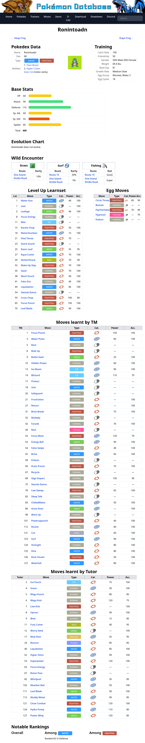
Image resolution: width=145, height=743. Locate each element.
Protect (35, 381)
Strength (36, 545)
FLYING (74, 643)
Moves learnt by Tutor (74, 571)
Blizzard (35, 375)
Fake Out (26, 281)
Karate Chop (27, 227)
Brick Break (37, 411)
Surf (33, 538)
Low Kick (35, 606)
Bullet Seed (37, 357)
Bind (32, 618)
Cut (33, 532)
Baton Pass (36, 673)
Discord (111, 16)
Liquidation (27, 286)
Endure (99, 219)
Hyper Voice (37, 654)
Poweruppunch (39, 520)
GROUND (74, 636)
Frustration (37, 399)
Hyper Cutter (33, 68)
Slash (24, 270)
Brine (34, 454)
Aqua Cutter (27, 254)
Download (80, 16)
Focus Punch (28, 303)
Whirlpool (35, 679)
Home (9, 16)
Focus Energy (28, 216)
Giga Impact (38, 478)
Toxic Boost (32, 65)
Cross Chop (27, 297)
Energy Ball (37, 441)
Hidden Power (39, 363)
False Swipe (37, 448)
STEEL (76, 533)
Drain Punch (38, 466)
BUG (49, 260)
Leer (23, 206)
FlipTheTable (102, 209)
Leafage (25, 211)
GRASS (49, 211)
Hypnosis (101, 214)
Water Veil (28, 72)
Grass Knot (37, 508)
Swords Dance (28, 292)
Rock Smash (37, 557)
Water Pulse (37, 338)
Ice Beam (36, 369)
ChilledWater (38, 502)
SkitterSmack (28, 259)
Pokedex (21, 16)
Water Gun (27, 200)
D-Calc (68, 18)
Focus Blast (37, 435)
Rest (33, 429)
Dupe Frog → (126, 38)
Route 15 (54, 174)
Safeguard (37, 393)
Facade (35, 423)
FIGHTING (46, 60)
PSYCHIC (117, 214)
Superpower (37, 661)
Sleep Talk (36, 496)
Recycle (35, 472)
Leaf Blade (26, 308)
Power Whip (37, 715)
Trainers (34, 16)
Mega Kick (36, 600)
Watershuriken (29, 233)
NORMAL (49, 206)
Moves (47, 16)
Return (35, 405)
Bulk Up (35, 351)
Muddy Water (37, 697)
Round (35, 526)
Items (58, 16)
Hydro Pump (37, 709)
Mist (23, 222)
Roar (33, 344)
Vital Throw (27, 238)
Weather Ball (37, 685)
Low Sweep (37, 490)
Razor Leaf (26, 249)
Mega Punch (37, 594)
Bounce (34, 642)
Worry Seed (36, 630)
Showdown (96, 16)
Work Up (36, 514)
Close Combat (38, 703)
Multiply (35, 417)
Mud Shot (35, 636)
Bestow (100, 205)
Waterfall (36, 563)
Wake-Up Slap (28, 265)
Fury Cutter (36, 624)
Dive (33, 551)
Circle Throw (102, 200)
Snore (33, 588)
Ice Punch (35, 582)
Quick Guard (28, 243)
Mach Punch (27, 276)
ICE (49, 222)
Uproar (34, 612)
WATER (31, 60)
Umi (33, 387)
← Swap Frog (18, 38)
